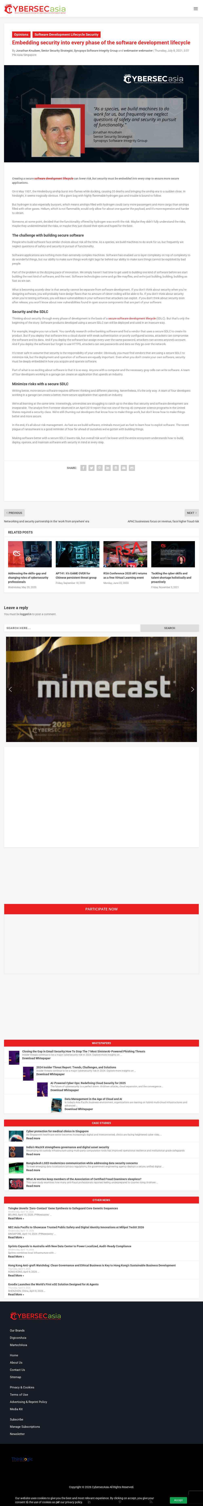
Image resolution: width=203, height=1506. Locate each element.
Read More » (16, 1218)
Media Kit (16, 1409)
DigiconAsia (18, 1338)
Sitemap (15, 1377)
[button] (10, 689)
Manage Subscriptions (25, 1427)
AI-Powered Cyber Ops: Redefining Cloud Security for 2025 (88, 1083)
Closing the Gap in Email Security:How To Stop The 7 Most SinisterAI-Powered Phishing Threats (83, 1051)
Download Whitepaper (36, 1058)
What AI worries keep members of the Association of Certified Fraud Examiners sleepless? (83, 1179)
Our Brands (17, 1330)
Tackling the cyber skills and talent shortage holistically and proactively (171, 577)
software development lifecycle (53, 178)
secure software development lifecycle (132, 318)
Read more (33, 1138)
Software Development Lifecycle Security (67, 34)
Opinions (21, 34)
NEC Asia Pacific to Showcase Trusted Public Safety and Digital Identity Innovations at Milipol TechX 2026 (76, 1227)
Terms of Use (19, 1394)
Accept (178, 1500)
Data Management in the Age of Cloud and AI (93, 1099)
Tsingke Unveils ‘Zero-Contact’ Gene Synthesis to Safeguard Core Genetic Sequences (63, 1208)
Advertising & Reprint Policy (28, 1402)
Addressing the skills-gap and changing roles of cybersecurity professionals (28, 577)
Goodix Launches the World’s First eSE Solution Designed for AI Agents (53, 1284)
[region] (101, 689)
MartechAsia (18, 1345)
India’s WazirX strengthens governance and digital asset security (67, 1147)
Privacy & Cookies (22, 1387)
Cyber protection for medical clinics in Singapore (57, 1131)
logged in (26, 614)
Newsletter (17, 1434)
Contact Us (17, 1370)
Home (14, 1355)
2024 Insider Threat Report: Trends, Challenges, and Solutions (76, 1067)
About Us (16, 1362)
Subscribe (16, 1419)
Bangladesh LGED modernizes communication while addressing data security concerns (82, 1163)
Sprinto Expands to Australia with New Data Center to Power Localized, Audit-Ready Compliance (69, 1246)
